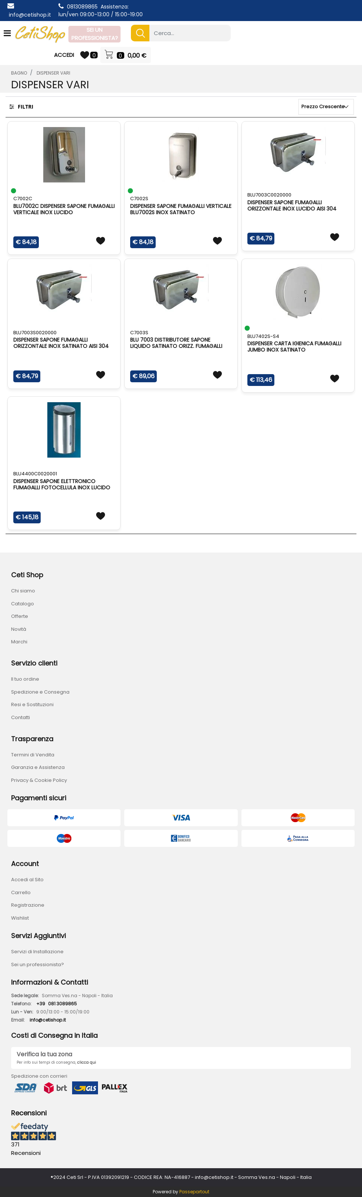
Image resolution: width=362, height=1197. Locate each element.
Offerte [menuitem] (19, 616)
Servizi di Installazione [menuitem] (37, 951)
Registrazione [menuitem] (27, 905)
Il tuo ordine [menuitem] (25, 679)
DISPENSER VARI (53, 73)
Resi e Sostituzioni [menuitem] (32, 704)
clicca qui (86, 1062)
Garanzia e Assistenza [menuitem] (38, 767)
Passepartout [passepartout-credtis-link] (194, 1192)
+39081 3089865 (56, 1004)
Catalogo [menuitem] (22, 603)
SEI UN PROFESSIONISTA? (94, 34)
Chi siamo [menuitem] (23, 590)
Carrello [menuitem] (21, 892)
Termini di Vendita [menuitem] (32, 754)
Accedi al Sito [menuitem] (27, 879)
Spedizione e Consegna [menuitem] (40, 691)
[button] (140, 33)
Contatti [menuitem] (20, 717)
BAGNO (19, 73)
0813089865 (82, 6)
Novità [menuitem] (18, 629)
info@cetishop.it (30, 14)
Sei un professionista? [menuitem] (37, 964)
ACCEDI (64, 55)
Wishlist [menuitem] (20, 917)
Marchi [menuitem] (19, 641)
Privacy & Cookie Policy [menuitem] (39, 780)
